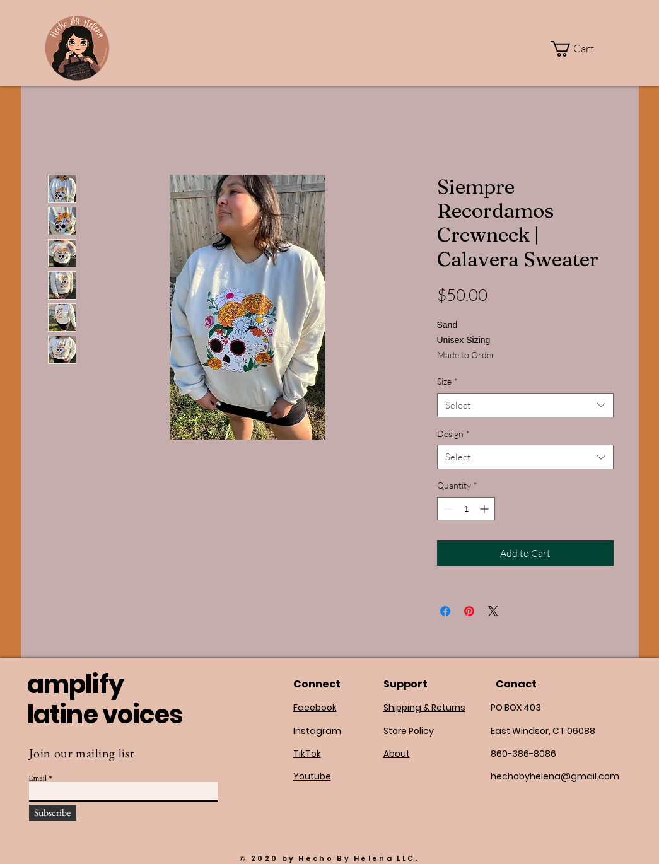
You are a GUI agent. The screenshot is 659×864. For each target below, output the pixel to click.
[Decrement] (447, 509)
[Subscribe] (52, 813)
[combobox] (525, 405)
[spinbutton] (466, 509)
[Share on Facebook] (445, 611)
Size (447, 381)
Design (453, 433)
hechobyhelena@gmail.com (555, 776)
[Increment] (485, 509)
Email (38, 778)
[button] (580, 49)
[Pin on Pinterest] (469, 611)
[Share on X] (493, 611)
